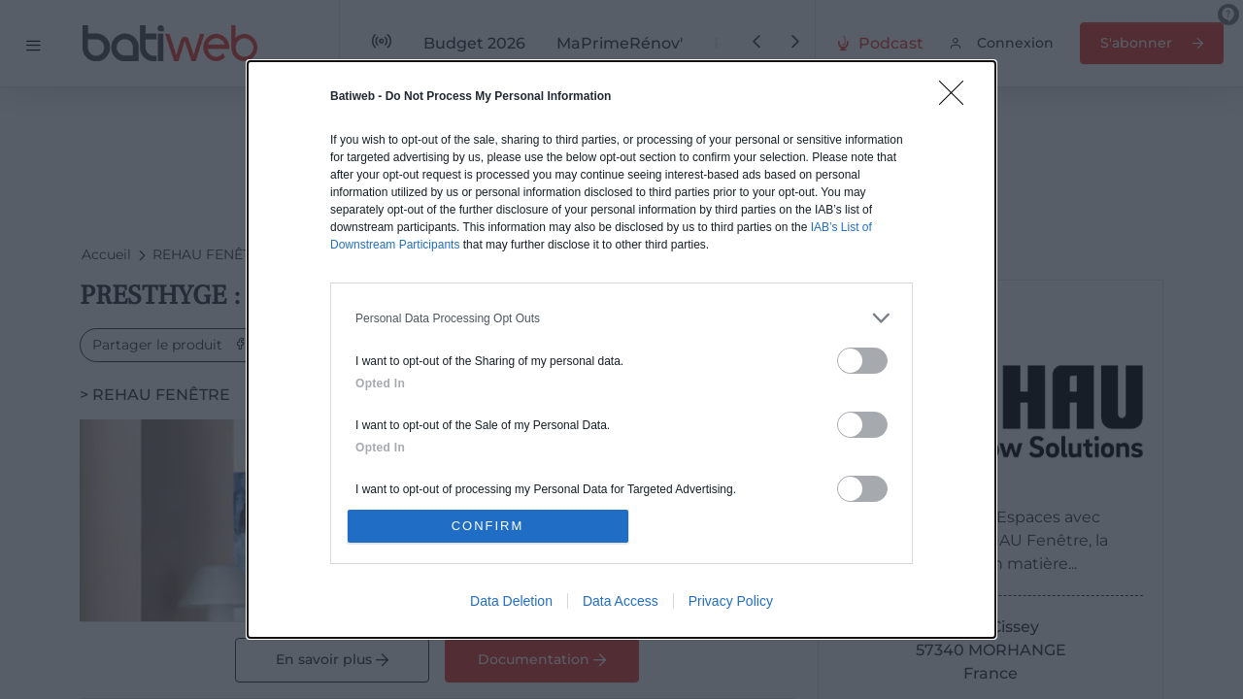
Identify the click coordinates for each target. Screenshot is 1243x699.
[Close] (957, 99)
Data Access (620, 601)
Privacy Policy (731, 601)
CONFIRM (488, 525)
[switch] (862, 361)
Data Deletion (511, 601)
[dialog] (621, 349)
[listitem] (621, 318)
